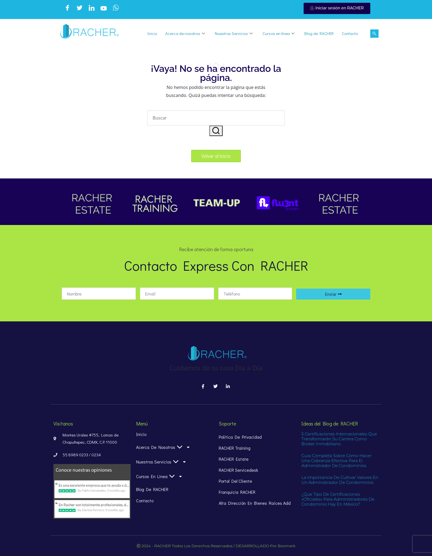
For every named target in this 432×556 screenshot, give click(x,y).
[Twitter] (79, 8)
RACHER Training (234, 448)
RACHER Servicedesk (238, 470)
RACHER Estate (234, 459)
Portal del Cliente (235, 481)
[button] (216, 131)
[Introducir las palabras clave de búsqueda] (216, 118)
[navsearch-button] (374, 33)
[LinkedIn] (91, 8)
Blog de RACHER (319, 33)
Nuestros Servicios (234, 33)
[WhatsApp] (116, 8)
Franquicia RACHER (237, 492)
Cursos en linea (279, 33)
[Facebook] (67, 8)
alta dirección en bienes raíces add (255, 503)
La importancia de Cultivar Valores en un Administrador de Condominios (339, 480)
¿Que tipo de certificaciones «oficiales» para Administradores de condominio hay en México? (337, 499)
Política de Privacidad (240, 437)
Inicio (152, 33)
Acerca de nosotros (185, 33)
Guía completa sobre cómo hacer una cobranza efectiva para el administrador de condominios (336, 460)
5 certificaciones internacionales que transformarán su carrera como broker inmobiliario (339, 438)
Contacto (350, 33)
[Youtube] (103, 8)
